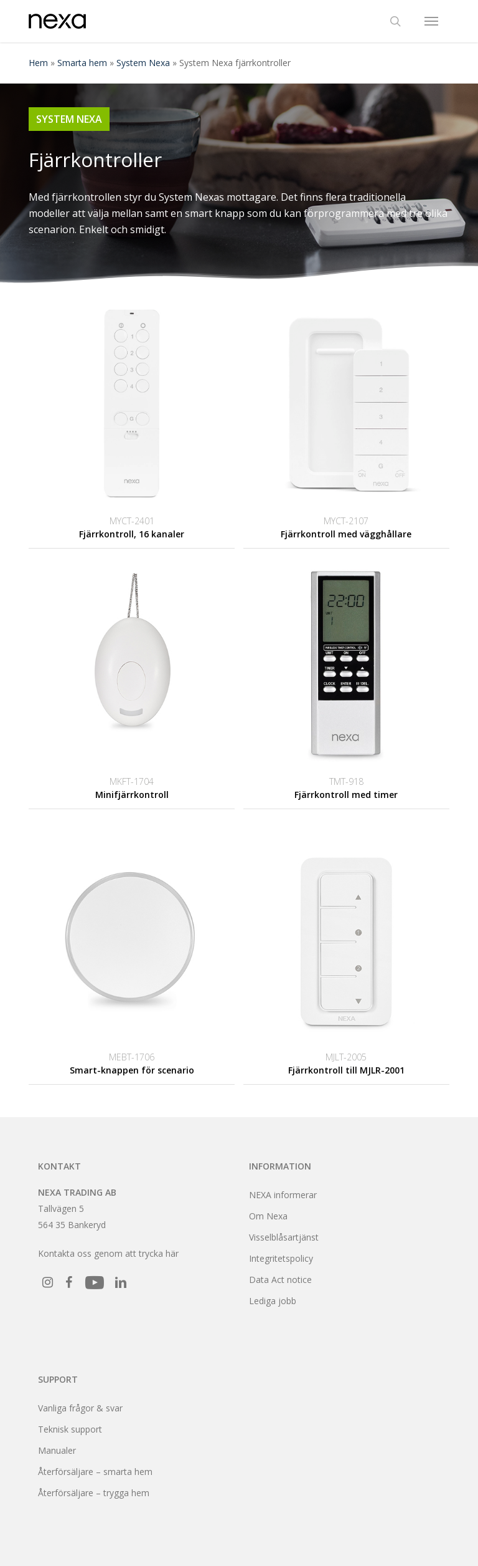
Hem (38, 63)
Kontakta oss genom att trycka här (108, 1253)
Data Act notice (280, 1279)
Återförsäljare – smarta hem (95, 1471)
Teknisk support (70, 1429)
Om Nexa (268, 1216)
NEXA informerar (283, 1195)
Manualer (57, 1450)
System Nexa (143, 63)
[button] (431, 21)
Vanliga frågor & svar (80, 1408)
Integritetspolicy (281, 1258)
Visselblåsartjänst (284, 1237)
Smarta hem (82, 63)
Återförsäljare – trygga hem (93, 1493)
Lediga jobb (272, 1301)
